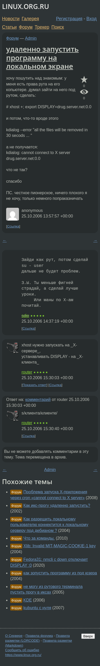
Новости (10, 18)
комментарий (38, 399)
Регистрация (69, 18)
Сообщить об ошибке (22, 650)
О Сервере (14, 636)
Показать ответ (35, 385)
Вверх (88, 636)
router (27, 372)
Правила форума (39, 636)
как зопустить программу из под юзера (60, 573)
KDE (27, 600)
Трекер (42, 27)
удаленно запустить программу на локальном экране (42, 57)
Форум (25, 27)
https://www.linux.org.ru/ (23, 655)
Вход (91, 18)
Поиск (58, 27)
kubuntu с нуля (37, 608)
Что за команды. (39, 538)
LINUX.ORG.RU (25, 6)
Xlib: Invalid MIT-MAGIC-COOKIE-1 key (59, 546)
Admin (31, 38)
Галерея (30, 18)
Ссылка (13, 226)
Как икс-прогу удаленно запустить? (56, 505)
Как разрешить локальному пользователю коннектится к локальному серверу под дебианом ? (49, 525)
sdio (25, 315)
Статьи (9, 27)
